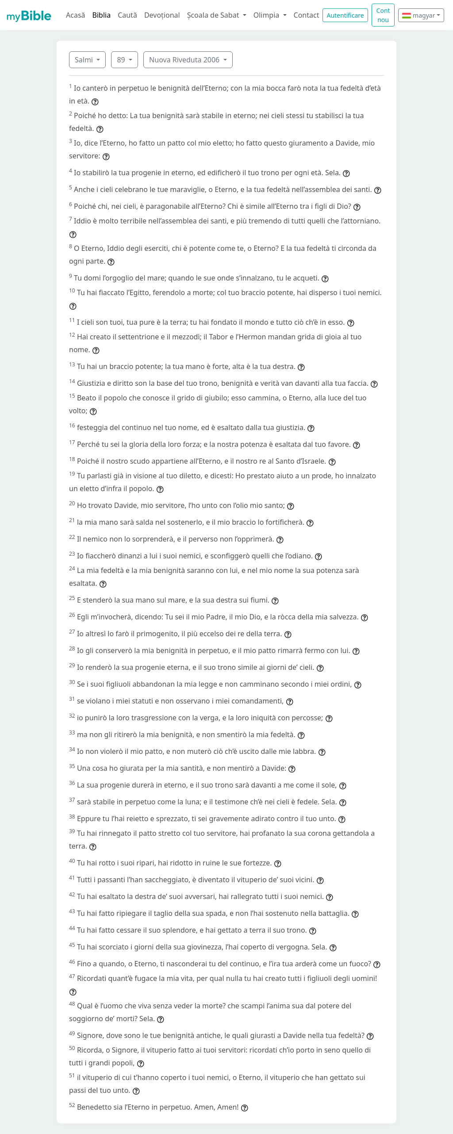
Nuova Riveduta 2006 (185, 60)
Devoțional (162, 15)
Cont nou (383, 15)
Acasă (75, 15)
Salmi (85, 60)
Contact (306, 15)
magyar (418, 15)
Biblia (101, 15)
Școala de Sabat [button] (214, 15)
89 (122, 60)
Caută (127, 15)
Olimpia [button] (267, 15)
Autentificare (345, 15)
